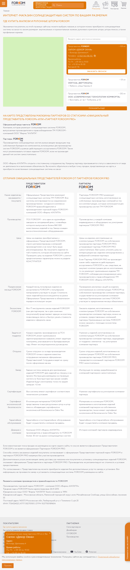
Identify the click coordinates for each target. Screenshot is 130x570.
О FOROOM (72, 534)
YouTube (76, 551)
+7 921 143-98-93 (85, 56)
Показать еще (97, 108)
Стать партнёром (74, 527)
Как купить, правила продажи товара (18, 530)
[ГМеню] (3, 3)
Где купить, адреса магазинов (15, 527)
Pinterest (91, 551)
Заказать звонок (97, 71)
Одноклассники (58, 551)
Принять (8, 565)
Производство (73, 537)
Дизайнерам (72, 530)
